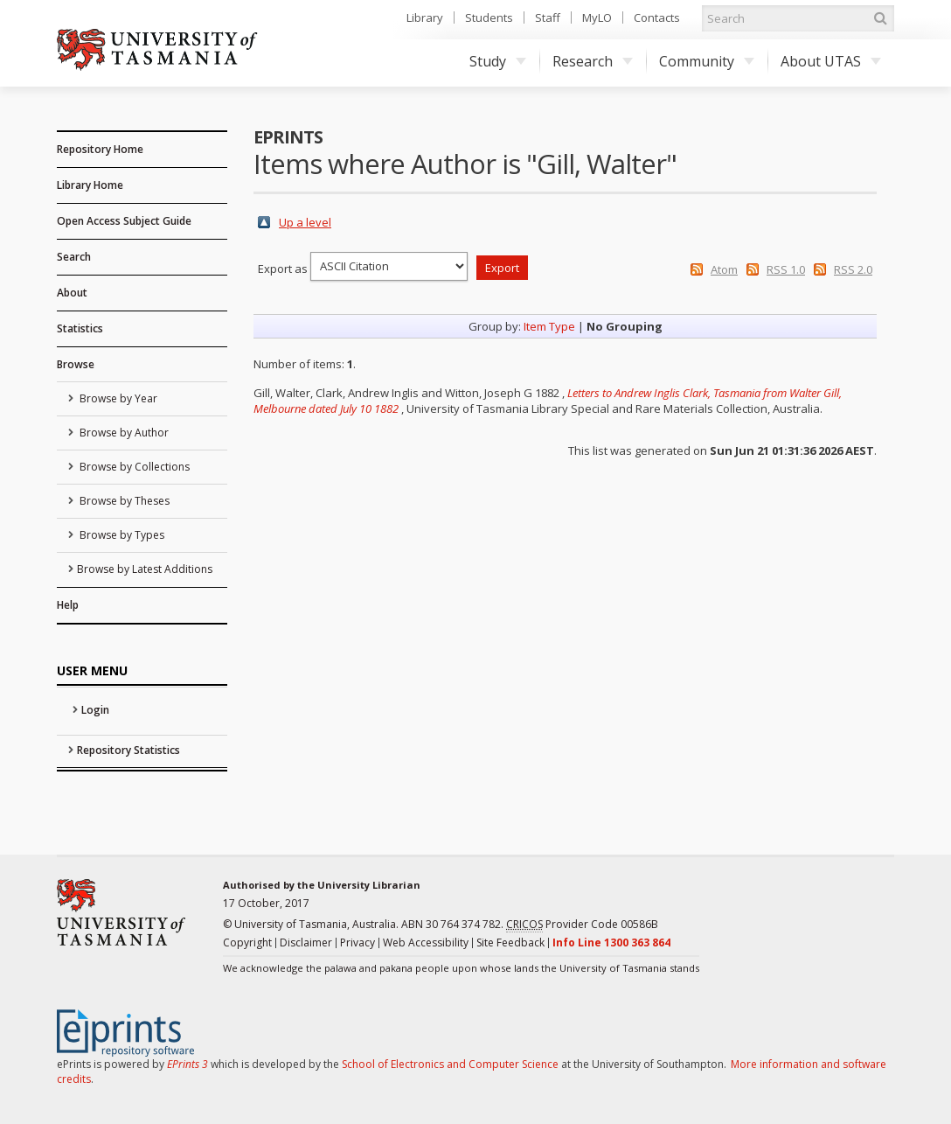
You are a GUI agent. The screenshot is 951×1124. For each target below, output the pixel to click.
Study (497, 61)
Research (592, 61)
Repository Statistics (128, 750)
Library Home (90, 185)
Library (424, 17)
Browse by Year (117, 398)
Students (489, 17)
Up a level (305, 222)
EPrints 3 (187, 1064)
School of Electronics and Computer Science (450, 1064)
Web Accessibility (426, 942)
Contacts (657, 17)
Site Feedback (510, 942)
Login (95, 709)
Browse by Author (123, 432)
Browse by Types (120, 534)
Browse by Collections (133, 466)
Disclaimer (306, 942)
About (72, 292)
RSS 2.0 (853, 269)
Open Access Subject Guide (124, 220)
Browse (75, 364)
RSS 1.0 (786, 269)
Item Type (549, 326)
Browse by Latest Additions (144, 569)
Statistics (80, 328)
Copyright (247, 942)
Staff (547, 17)
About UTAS (831, 61)
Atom (724, 269)
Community (706, 61)
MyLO (597, 17)
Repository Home (100, 149)
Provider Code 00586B (582, 924)
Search (74, 256)
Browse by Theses (123, 500)
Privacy (357, 942)
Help (68, 604)
